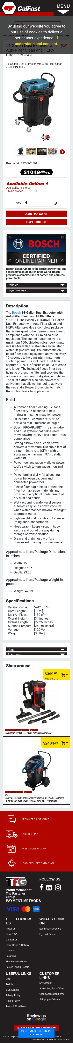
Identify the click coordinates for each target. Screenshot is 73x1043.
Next (62, 152)
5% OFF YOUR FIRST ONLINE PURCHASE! (36, 1033)
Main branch (15, 191)
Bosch (16, 312)
